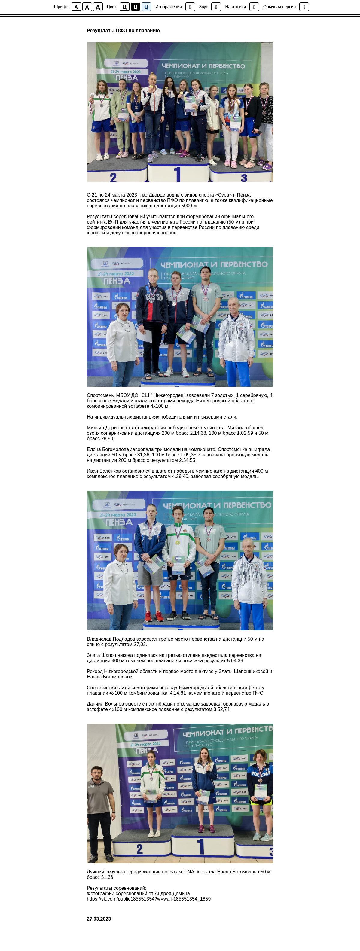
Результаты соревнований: (116, 888)
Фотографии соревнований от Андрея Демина (138, 894)
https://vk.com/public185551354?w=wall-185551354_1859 (149, 899)
